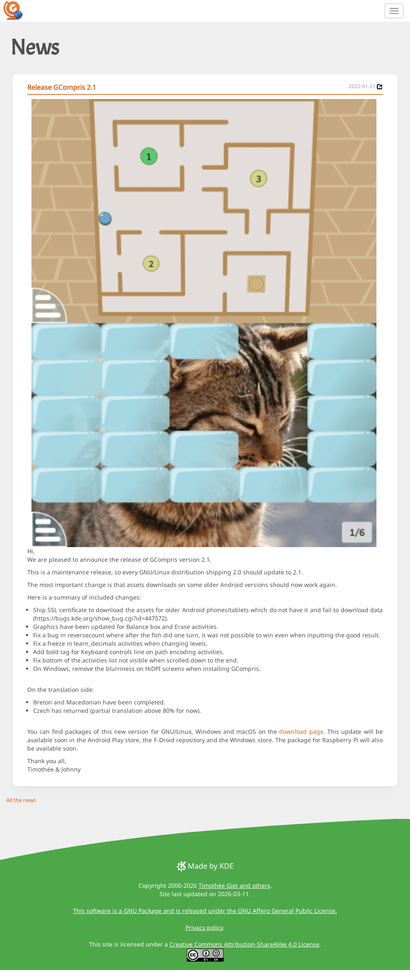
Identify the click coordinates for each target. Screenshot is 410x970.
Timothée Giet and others (234, 885)
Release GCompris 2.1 (61, 87)
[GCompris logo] (18, 10)
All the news (21, 800)
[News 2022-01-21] (380, 87)
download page (301, 731)
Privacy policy (204, 927)
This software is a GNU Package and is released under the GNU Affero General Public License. (205, 911)
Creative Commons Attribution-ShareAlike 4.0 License (244, 944)
